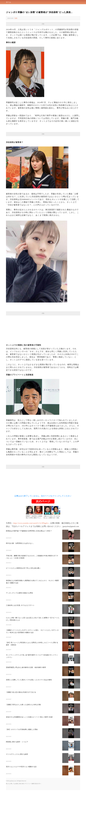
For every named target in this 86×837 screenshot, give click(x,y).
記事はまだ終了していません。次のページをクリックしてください (43, 496)
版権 (33, 783)
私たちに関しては (10, 783)
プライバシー (27, 783)
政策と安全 (18, 783)
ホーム (8, 2)
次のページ (43, 501)
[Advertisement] (43, 327)
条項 (23, 783)
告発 (16, 18)
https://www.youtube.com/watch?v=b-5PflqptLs (31, 523)
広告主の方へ (37, 783)
